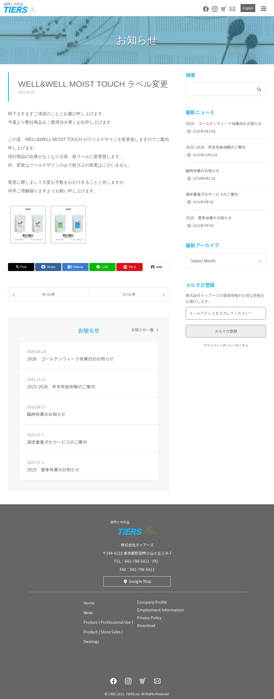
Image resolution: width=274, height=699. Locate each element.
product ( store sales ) (103, 631)
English (248, 8)
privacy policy (149, 617)
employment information (160, 609)
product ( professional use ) (108, 622)
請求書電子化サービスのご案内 (212, 194)
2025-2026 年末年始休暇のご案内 (216, 147)
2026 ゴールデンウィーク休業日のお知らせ (224, 123)
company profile (152, 602)
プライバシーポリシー (219, 345)
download (146, 625)
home (88, 603)
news (88, 612)
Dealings (91, 641)
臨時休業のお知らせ (202, 170)
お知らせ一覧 (142, 330)
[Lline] (102, 267)
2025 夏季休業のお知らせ (209, 217)
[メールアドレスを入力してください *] (226, 313)
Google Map (140, 581)
